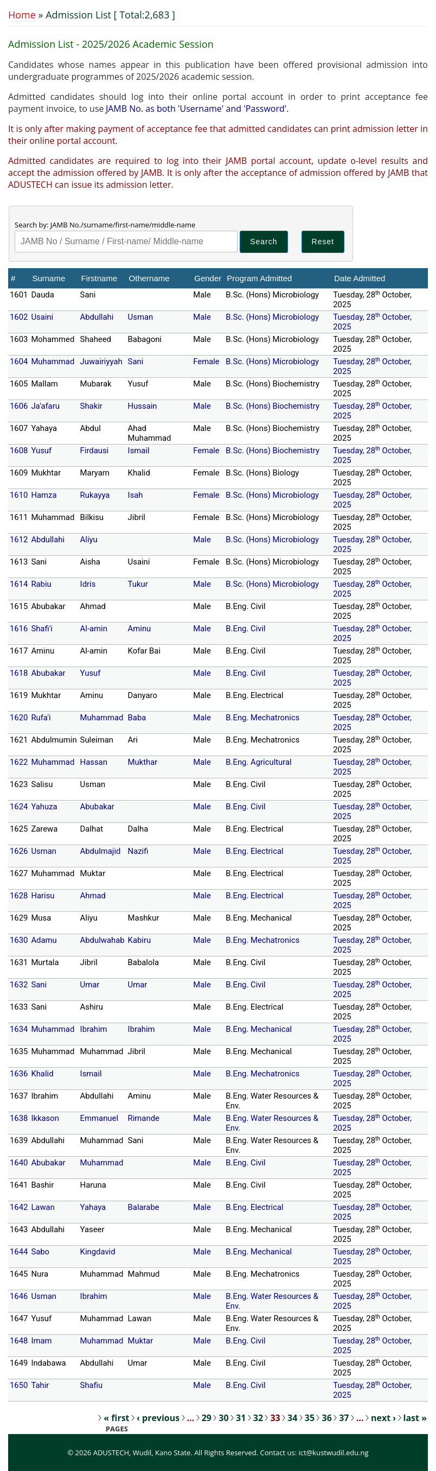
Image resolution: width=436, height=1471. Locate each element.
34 (292, 1418)
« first (116, 1418)
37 (344, 1418)
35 (310, 1418)
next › (383, 1418)
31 (241, 1418)
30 (223, 1418)
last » (415, 1418)
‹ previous (158, 1418)
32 (258, 1418)
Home (22, 14)
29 (206, 1418)
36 (326, 1418)
